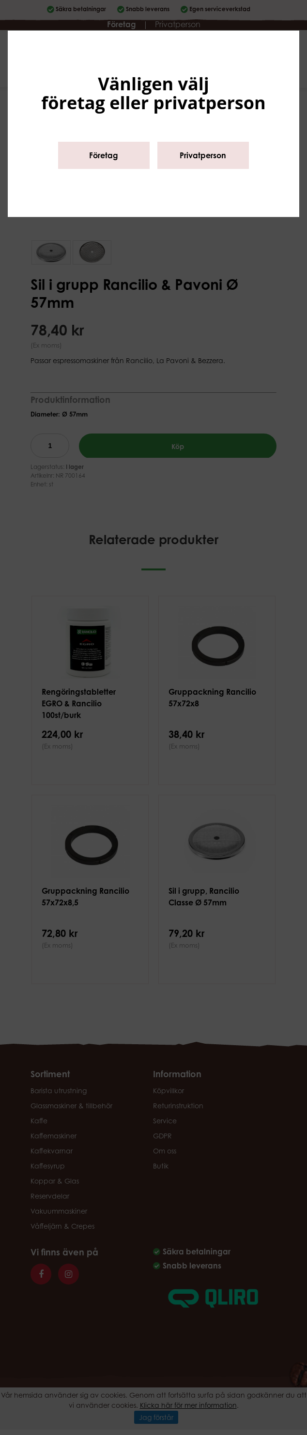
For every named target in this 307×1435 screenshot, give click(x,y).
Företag (103, 155)
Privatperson (203, 155)
